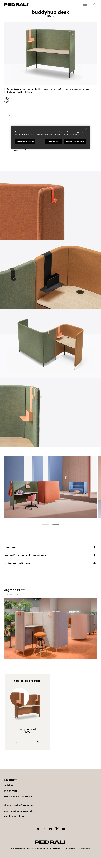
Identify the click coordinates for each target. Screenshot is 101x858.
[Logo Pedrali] (16, 4)
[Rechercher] (94, 4)
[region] (50, 137)
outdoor (9, 785)
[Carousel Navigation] (50, 524)
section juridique (14, 816)
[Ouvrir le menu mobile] (85, 4)
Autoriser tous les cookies (75, 141)
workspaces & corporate (19, 796)
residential (10, 790)
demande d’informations (19, 805)
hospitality (10, 779)
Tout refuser (53, 141)
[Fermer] (86, 129)
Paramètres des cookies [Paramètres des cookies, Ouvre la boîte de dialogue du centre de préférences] (25, 141)
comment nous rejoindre (19, 811)
